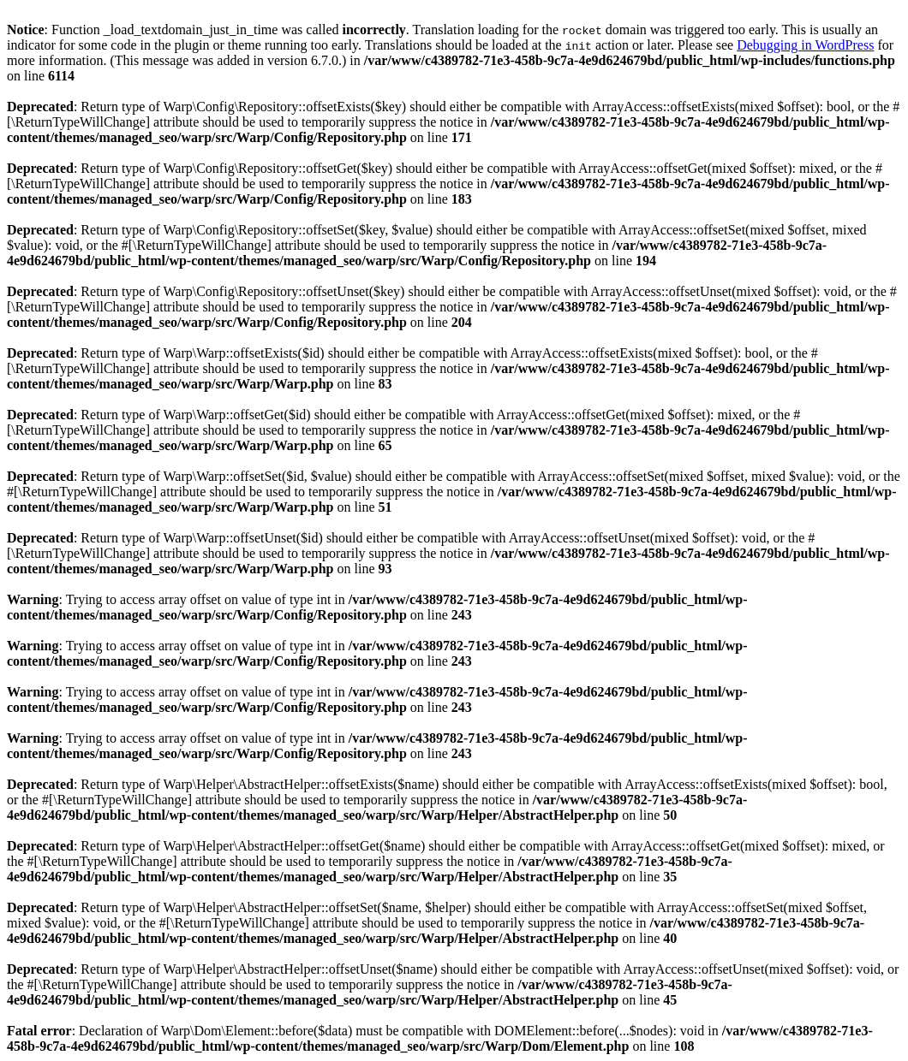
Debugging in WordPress (805, 45)
